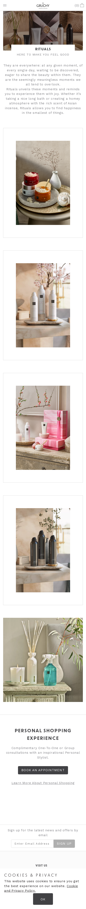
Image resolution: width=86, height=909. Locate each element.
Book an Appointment (42, 770)
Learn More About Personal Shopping (43, 783)
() (79, 5)
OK (43, 899)
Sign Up (64, 843)
